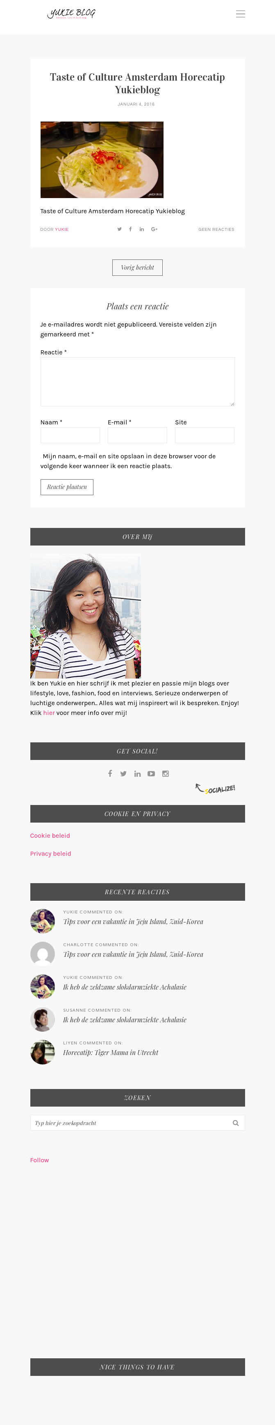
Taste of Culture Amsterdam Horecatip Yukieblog (137, 83)
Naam (52, 422)
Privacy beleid (50, 853)
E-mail (120, 422)
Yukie (61, 230)
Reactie (54, 352)
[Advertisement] (137, 1266)
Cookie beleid (50, 835)
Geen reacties (216, 230)
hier (49, 713)
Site (181, 422)
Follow (39, 1160)
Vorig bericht (137, 267)
